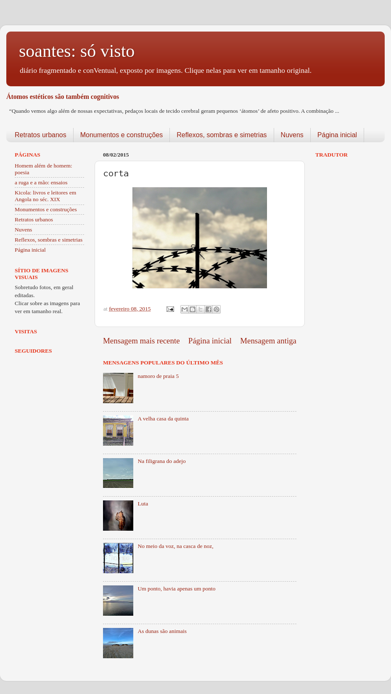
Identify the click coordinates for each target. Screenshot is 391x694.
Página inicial (337, 134)
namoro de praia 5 (158, 376)
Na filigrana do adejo (161, 461)
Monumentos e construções (121, 134)
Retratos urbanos (40, 134)
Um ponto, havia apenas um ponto (176, 588)
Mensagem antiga (268, 340)
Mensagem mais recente (141, 340)
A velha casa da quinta (162, 418)
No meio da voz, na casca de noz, (175, 546)
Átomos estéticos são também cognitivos (62, 96)
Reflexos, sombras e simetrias (222, 134)
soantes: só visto (77, 51)
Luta (142, 503)
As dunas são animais (162, 631)
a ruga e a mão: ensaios (41, 182)
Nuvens (292, 134)
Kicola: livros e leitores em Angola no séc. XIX (45, 195)
